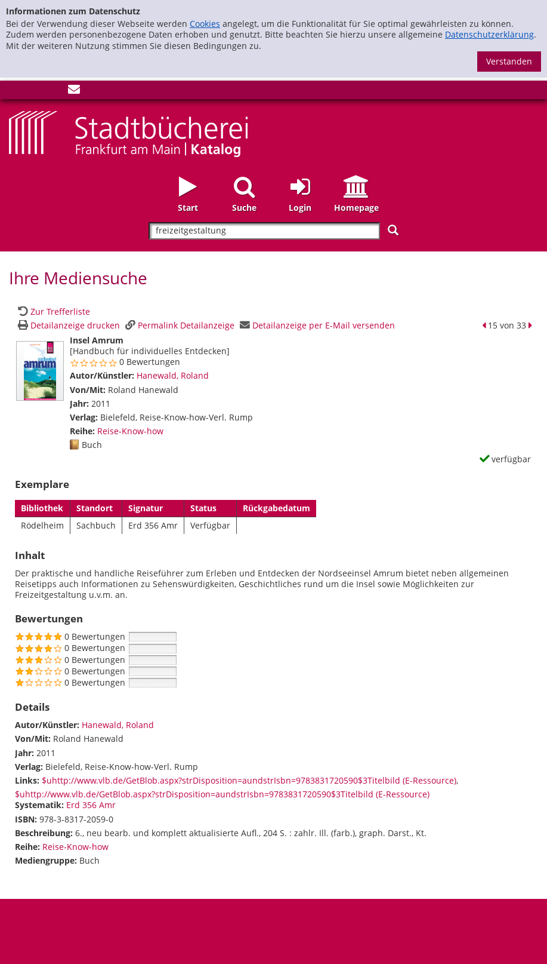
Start (188, 207)
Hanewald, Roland (173, 375)
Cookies (205, 23)
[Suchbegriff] (264, 231)
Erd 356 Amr (91, 805)
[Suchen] (393, 230)
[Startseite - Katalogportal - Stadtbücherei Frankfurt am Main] (128, 133)
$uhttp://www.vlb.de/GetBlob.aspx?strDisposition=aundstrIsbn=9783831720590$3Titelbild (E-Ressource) (249, 780)
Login (300, 207)
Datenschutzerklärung (489, 34)
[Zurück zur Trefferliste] (52, 311)
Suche (244, 207)
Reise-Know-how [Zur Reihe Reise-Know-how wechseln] (130, 431)
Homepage (356, 207)
